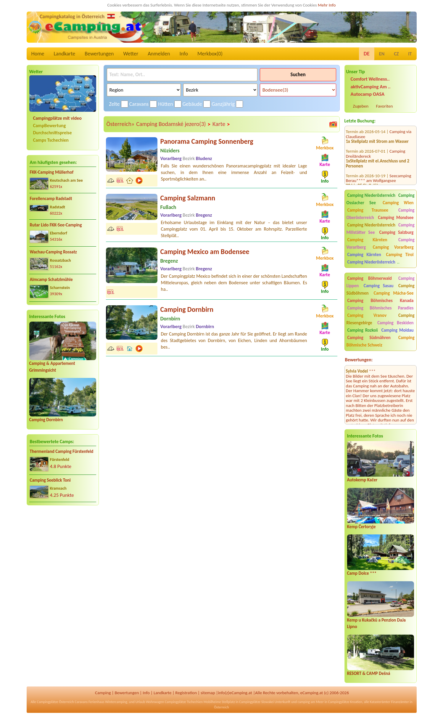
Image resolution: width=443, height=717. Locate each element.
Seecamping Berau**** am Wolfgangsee (378, 169)
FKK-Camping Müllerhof (52, 172)
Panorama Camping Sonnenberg (206, 141)
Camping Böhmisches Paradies (380, 308)
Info (183, 53)
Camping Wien (398, 202)
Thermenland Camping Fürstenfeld (62, 451)
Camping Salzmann (187, 198)
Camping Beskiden (395, 322)
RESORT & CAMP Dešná (368, 673)
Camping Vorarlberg (393, 247)
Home (37, 53)
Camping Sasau (379, 285)
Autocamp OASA (368, 94)
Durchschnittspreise (52, 132)
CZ (396, 54)
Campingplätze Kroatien (345, 702)
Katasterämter (380, 702)
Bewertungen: (359, 360)
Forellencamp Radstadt (51, 198)
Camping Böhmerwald (369, 278)
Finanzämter (400, 702)
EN (381, 54)
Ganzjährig (223, 104)
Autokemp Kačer (362, 480)
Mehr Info (327, 5)
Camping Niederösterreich (371, 195)
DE (367, 53)
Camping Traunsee (368, 210)
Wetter (130, 53)
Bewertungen (99, 53)
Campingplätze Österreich (55, 702)
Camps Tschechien (51, 140)
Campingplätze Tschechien (184, 702)
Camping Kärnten (367, 239)
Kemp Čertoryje (361, 526)
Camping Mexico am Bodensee (204, 251)
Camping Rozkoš (362, 330)
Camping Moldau (397, 330)
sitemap (208, 692)
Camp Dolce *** (362, 573)
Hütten (165, 104)
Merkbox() (210, 53)
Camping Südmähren (369, 337)
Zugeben (361, 106)
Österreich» (121, 123)
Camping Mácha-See (394, 293)
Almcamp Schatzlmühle (51, 279)
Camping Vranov (367, 315)
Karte (221, 124)
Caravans (139, 104)
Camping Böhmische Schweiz (381, 341)
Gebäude (192, 104)
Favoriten (384, 106)
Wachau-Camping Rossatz (53, 252)
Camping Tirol (399, 254)
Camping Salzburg (396, 232)
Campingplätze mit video (57, 118)
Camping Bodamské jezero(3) (173, 124)
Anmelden (159, 53)
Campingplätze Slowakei (256, 702)
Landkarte (64, 53)
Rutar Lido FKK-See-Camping (56, 225)
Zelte (114, 104)
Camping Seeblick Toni (50, 480)
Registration (186, 692)
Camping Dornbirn (46, 419)
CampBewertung (49, 125)
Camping (103, 692)
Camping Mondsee (395, 217)
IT (410, 54)
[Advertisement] (63, 556)
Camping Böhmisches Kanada (380, 300)
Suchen (298, 74)
